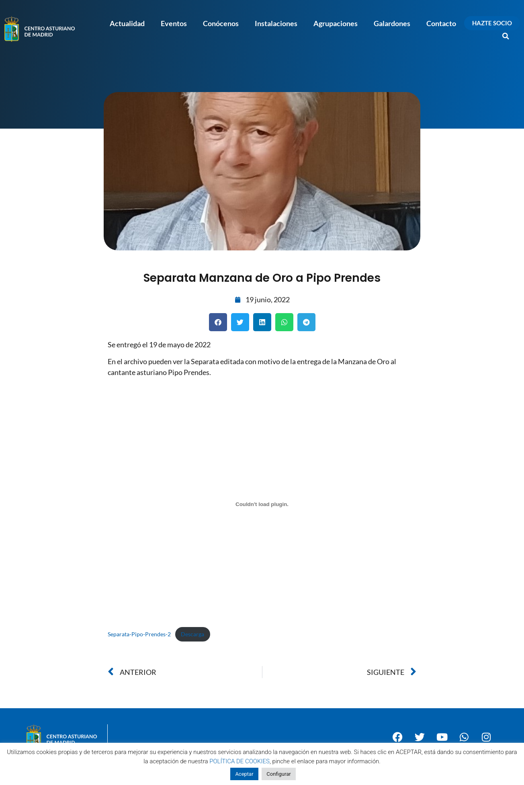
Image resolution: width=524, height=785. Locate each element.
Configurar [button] (278, 774)
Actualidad (127, 23)
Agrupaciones (335, 23)
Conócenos (221, 23)
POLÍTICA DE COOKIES (239, 761)
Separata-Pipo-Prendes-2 (139, 634)
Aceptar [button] (244, 774)
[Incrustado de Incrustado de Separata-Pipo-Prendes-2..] (262, 504)
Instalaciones (276, 23)
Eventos (174, 23)
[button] (506, 36)
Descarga (192, 634)
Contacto (441, 23)
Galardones (392, 23)
